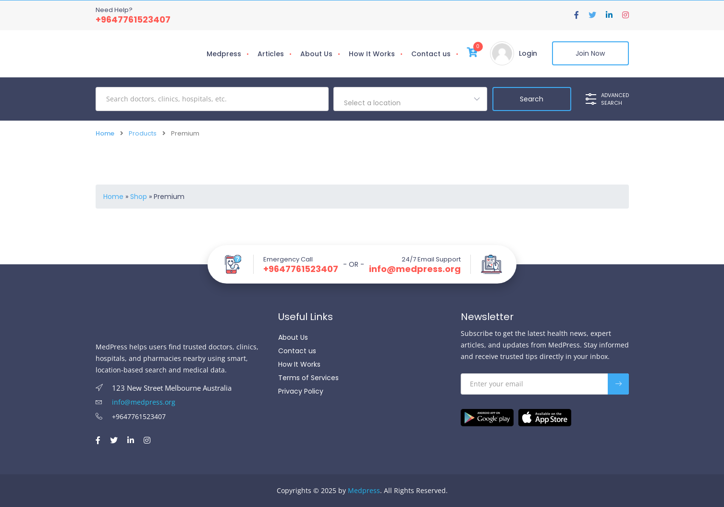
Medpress (224, 54)
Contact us (431, 54)
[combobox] (410, 99)
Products (143, 133)
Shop (138, 196)
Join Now (590, 53)
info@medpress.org (415, 269)
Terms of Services (308, 378)
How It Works (372, 54)
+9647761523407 (133, 19)
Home (105, 133)
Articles (271, 54)
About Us (316, 54)
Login (528, 53)
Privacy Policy (300, 391)
